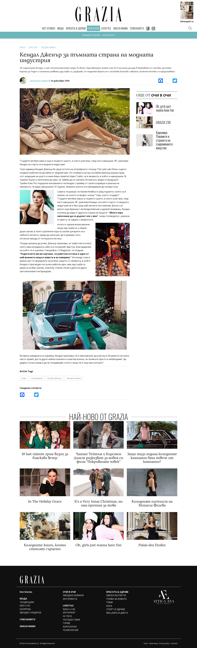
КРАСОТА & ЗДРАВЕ (76, 28)
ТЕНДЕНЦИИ (27, 602)
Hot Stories (48, 28)
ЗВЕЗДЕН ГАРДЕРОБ (30, 612)
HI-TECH (67, 616)
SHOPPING (25, 609)
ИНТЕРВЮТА (108, 35)
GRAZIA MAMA (120, 28)
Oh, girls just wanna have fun (165, 108)
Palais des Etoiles (152, 545)
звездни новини (73, 378)
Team (146, 643)
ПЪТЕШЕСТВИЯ (71, 619)
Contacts (173, 643)
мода (24, 378)
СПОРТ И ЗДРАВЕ (115, 609)
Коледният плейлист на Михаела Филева (152, 503)
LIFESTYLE (106, 28)
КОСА (109, 605)
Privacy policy (164, 643)
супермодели (37, 378)
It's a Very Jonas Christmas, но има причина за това (98, 503)
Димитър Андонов (40, 80)
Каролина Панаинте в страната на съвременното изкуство (164, 140)
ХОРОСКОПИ (70, 626)
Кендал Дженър (55, 378)
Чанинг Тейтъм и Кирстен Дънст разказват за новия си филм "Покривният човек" (98, 458)
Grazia (22, 47)
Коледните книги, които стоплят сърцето (45, 547)
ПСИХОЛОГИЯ (70, 630)
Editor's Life (69, 609)
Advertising (153, 643)
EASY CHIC (25, 605)
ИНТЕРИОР (69, 612)
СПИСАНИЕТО (137, 28)
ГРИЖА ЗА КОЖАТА (116, 598)
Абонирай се (187, 21)
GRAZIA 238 (163, 122)
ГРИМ (109, 602)
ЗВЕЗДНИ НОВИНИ (91, 35)
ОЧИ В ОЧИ (33, 47)
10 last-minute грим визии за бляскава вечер (45, 456)
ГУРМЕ (66, 623)
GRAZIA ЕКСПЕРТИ (116, 595)
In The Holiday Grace (45, 501)
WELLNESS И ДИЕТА (117, 612)
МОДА (60, 28)
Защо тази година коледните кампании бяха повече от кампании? (152, 458)
